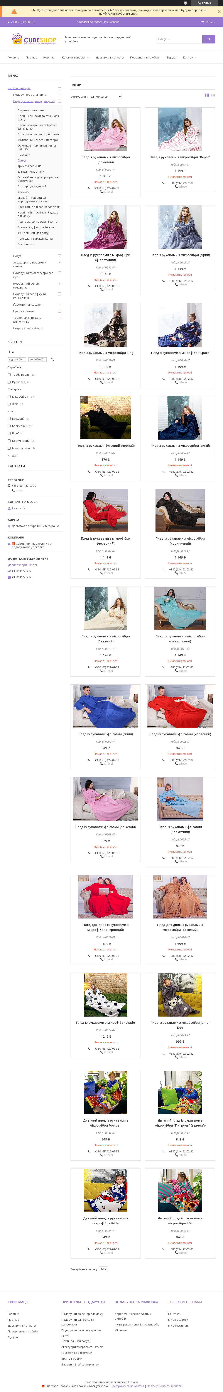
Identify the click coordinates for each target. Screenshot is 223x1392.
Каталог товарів (73, 57)
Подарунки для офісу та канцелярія (29, 296)
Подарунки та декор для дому (34, 101)
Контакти (189, 57)
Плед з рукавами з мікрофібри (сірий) (180, 255)
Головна (13, 57)
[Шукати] (208, 39)
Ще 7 (15, 455)
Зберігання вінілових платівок (39, 207)
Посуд (17, 256)
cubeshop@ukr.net (24, 565)
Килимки (24, 192)
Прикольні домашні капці (35, 238)
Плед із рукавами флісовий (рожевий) (105, 827)
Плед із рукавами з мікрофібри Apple (105, 1022)
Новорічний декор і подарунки (26, 285)
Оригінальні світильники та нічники (37, 147)
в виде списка (213, 96)
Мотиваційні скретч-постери (38, 140)
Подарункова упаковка (29, 95)
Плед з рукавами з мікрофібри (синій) (180, 445)
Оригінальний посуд (75, 1341)
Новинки (49, 57)
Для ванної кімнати (31, 171)
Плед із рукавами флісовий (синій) (105, 734)
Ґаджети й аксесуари (27, 305)
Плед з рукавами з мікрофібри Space (180, 353)
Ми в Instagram (178, 1325)
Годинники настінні (31, 110)
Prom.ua (133, 1382)
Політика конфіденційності (164, 1386)
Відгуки (172, 57)
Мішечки (121, 1330)
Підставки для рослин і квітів (37, 221)
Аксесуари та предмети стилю (29, 264)
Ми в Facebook (178, 1320)
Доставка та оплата (110, 57)
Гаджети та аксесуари (76, 1353)
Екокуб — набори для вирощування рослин (32, 199)
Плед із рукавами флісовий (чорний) (106, 445)
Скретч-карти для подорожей (38, 134)
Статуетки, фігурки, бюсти (36, 227)
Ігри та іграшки (23, 311)
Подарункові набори (27, 328)
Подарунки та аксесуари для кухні (33, 275)
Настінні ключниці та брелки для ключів (37, 126)
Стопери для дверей (32, 186)
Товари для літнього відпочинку (27, 319)
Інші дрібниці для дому (33, 233)
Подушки (24, 155)
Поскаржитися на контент (127, 1386)
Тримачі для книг (29, 166)
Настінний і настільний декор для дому (38, 214)
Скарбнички (26, 244)
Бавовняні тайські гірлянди (80, 1364)
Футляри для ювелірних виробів (137, 1324)
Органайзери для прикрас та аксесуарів (38, 179)
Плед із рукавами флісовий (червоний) (180, 734)
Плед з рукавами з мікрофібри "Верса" (180, 157)
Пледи (22, 160)
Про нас (31, 57)
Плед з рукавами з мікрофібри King (105, 353)
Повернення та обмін (145, 57)
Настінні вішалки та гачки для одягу (38, 117)
